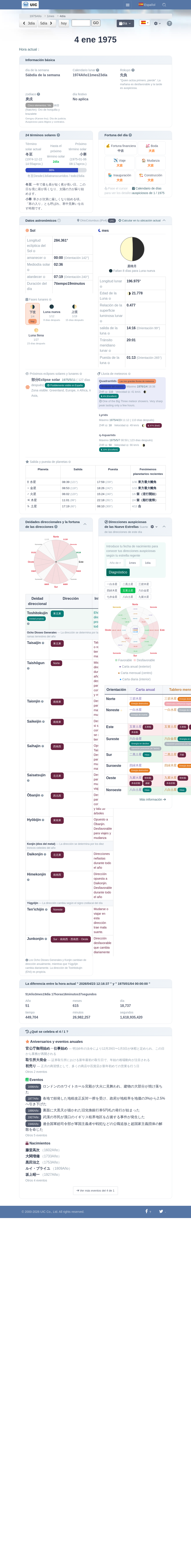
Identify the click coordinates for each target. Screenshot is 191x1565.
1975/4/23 (115, 420)
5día (46, 23)
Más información (153, 799)
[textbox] (144, 23)
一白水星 (112, 584)
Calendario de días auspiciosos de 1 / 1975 (148, 191)
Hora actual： (30, 49)
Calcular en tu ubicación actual (139, 220)
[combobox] (144, 23)
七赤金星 (112, 596)
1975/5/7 (114, 440)
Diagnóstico (118, 572)
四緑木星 (112, 590)
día (123, 23)
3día (28, 23)
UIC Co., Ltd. (49, 1211)
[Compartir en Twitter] (161, 1212)
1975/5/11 (69, 380)
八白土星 (128, 596)
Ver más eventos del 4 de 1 (95, 1190)
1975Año (36, 16)
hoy (64, 23)
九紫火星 (143, 596)
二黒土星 (128, 584)
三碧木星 (143, 584)
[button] (164, 4)
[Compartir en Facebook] (146, 1212)
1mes (50, 16)
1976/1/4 (142, 386)
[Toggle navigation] (128, 5)
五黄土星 (128, 590)
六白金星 (143, 590)
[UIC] (30, 4)
